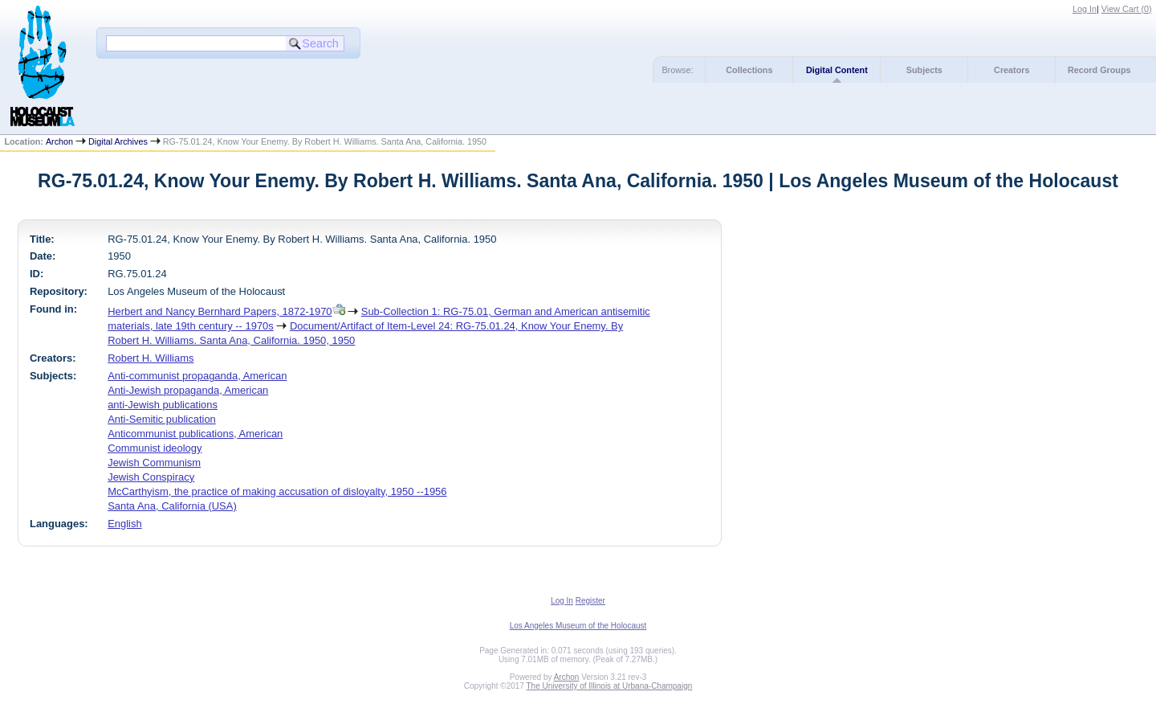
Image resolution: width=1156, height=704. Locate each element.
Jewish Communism (154, 462)
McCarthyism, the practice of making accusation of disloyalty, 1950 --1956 (277, 491)
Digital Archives (118, 141)
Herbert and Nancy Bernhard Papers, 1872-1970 (220, 311)
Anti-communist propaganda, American (197, 376)
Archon (59, 141)
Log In (1085, 9)
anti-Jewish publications (163, 405)
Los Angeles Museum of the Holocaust (578, 625)
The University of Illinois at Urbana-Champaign (610, 685)
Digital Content (837, 70)
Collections (749, 70)
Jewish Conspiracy (151, 477)
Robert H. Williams (150, 358)
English (124, 524)
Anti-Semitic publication (162, 419)
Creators (1011, 70)
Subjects (924, 70)
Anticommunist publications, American (195, 434)
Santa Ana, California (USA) (172, 506)
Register (590, 600)
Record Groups (1099, 70)
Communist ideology (154, 448)
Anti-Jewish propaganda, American (188, 390)
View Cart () (1126, 9)
